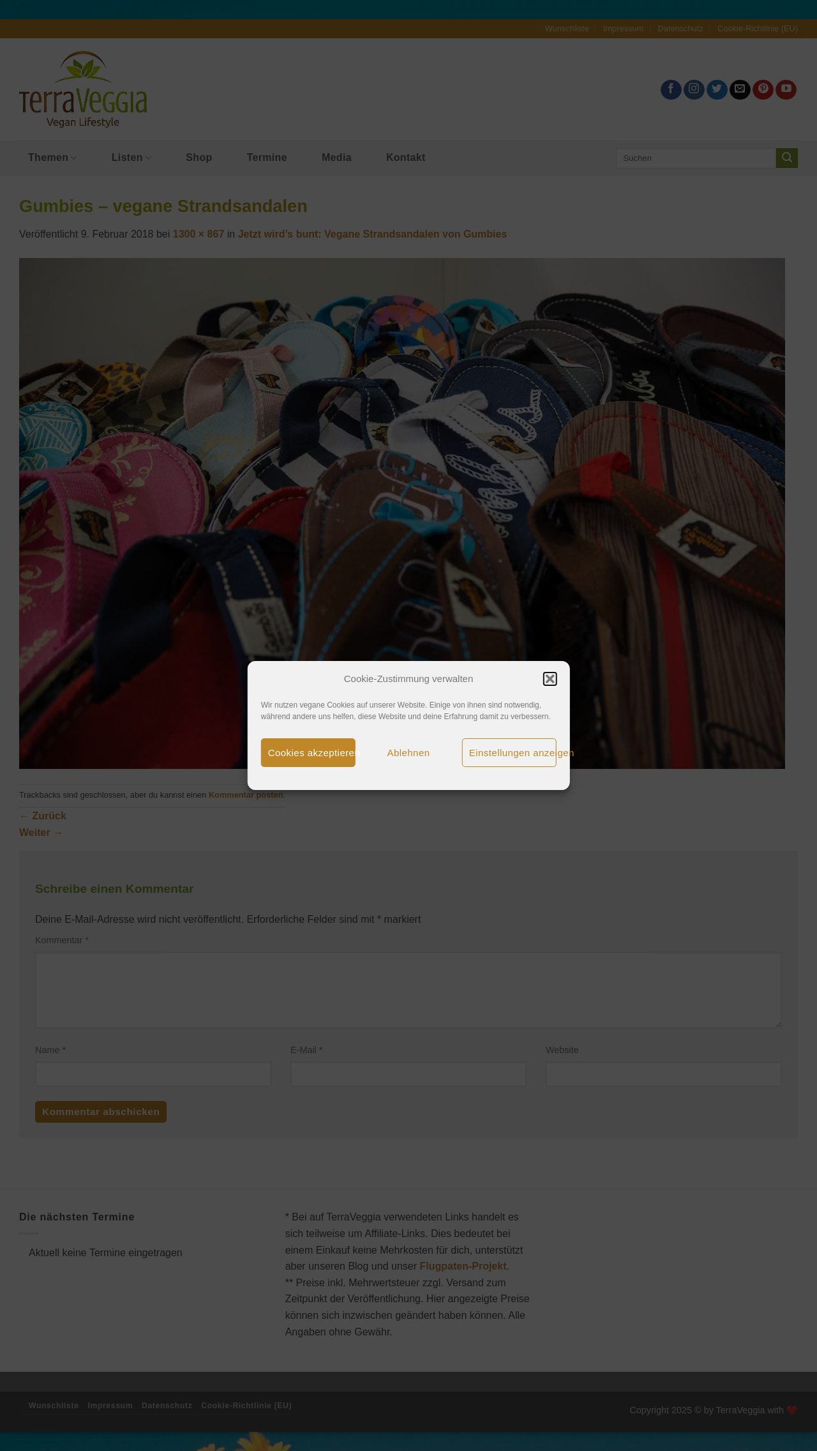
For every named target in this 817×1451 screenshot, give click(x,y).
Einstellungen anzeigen (513, 752)
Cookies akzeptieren (312, 752)
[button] (549, 678)
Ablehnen (408, 752)
